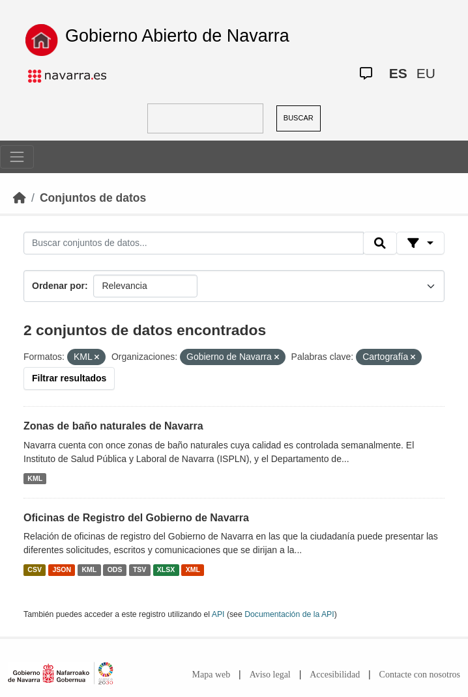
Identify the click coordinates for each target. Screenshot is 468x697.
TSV (139, 569)
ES (398, 73)
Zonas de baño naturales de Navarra (113, 425)
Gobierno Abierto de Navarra (177, 36)
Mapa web (211, 674)
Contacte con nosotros (419, 674)
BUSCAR (299, 118)
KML (34, 478)
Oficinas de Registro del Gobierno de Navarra (136, 517)
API (218, 614)
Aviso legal (270, 674)
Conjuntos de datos (93, 197)
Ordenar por (58, 285)
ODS (115, 569)
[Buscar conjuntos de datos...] (193, 243)
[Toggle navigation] (17, 157)
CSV (34, 569)
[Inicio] (19, 197)
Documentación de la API (289, 614)
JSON (61, 569)
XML (193, 569)
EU (426, 73)
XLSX (166, 569)
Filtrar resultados (69, 378)
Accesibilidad (335, 674)
